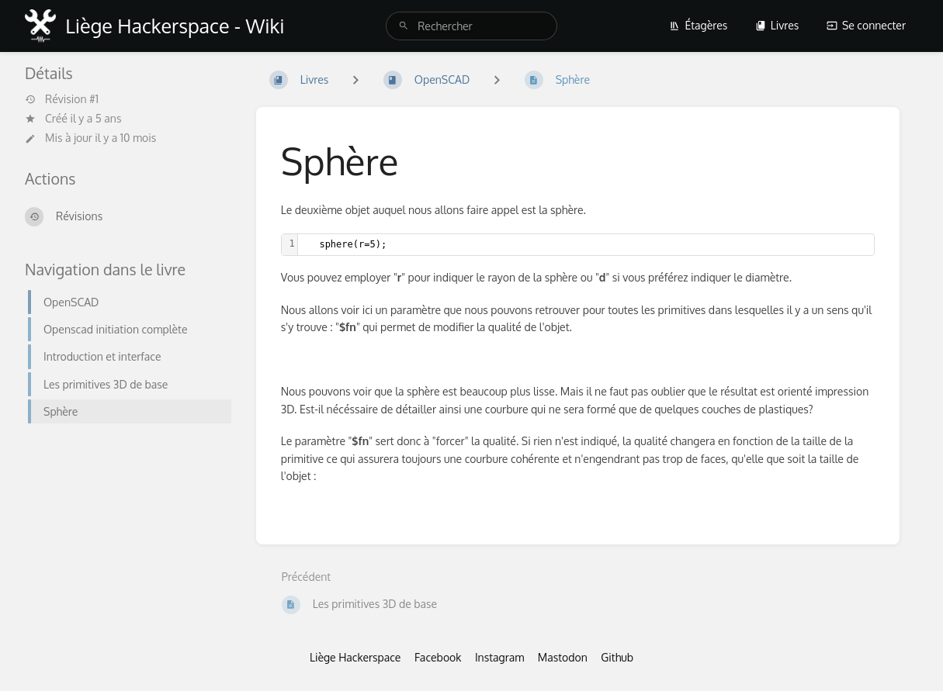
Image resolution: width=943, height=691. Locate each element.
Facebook (438, 657)
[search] (471, 26)
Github (617, 657)
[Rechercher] (403, 26)
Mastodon (563, 657)
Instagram (499, 657)
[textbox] (586, 244)
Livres (777, 25)
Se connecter (866, 25)
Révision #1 (62, 99)
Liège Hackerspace (355, 657)
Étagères (698, 25)
